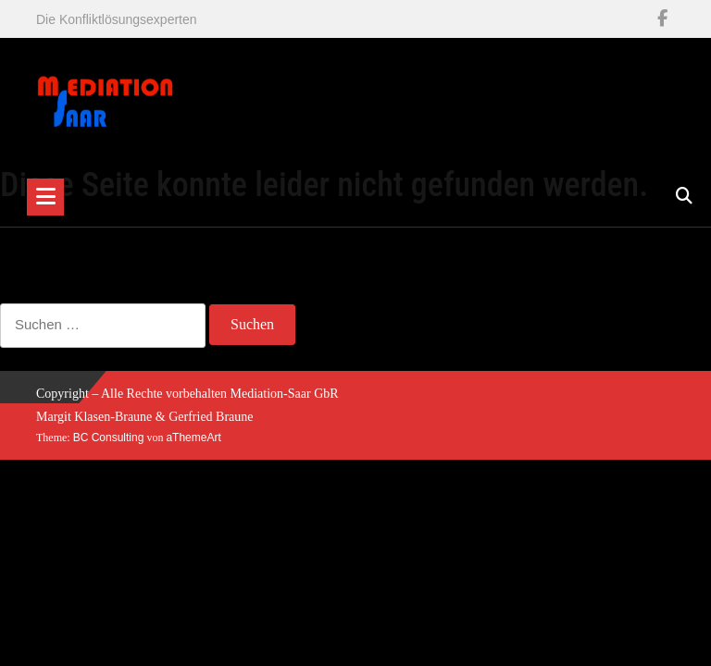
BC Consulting (108, 437)
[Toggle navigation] (45, 197)
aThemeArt (193, 437)
